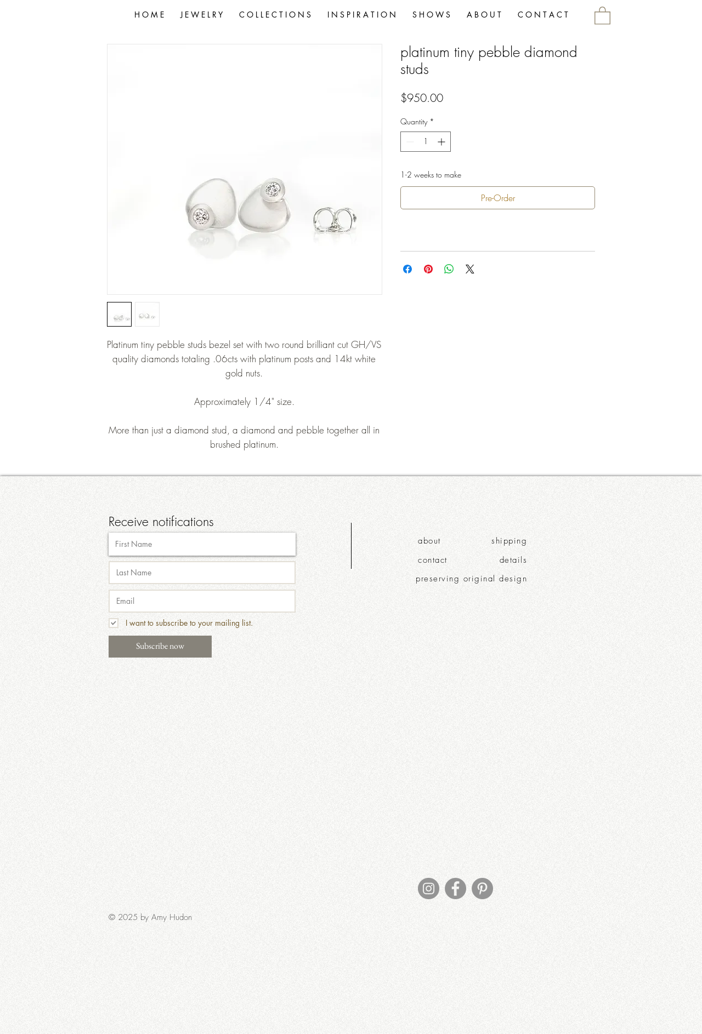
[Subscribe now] (160, 647)
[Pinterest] (482, 888)
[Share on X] (470, 269)
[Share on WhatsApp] (449, 269)
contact (433, 560)
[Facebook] (455, 888)
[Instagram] (428, 888)
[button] (275, 14)
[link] (602, 15)
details (514, 560)
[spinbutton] (425, 141)
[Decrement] (409, 141)
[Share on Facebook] (407, 269)
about (429, 540)
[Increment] (442, 141)
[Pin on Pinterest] (428, 269)
